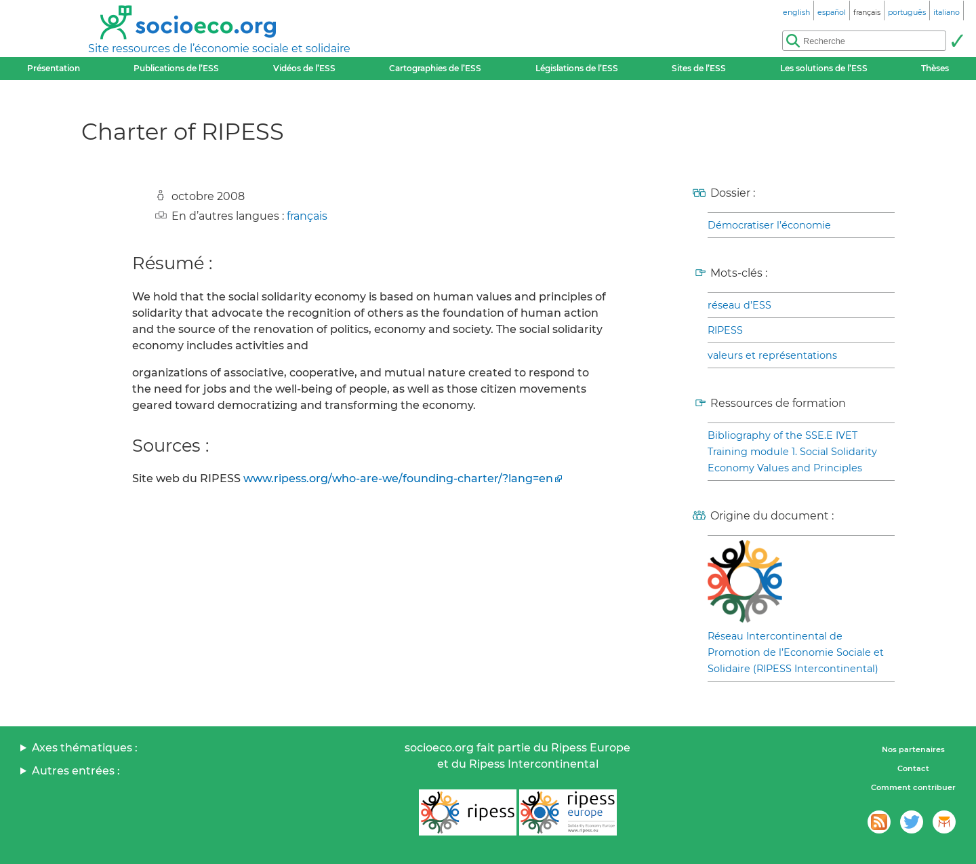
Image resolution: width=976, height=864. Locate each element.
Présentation (53, 68)
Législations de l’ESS (576, 68)
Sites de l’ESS (699, 68)
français (307, 216)
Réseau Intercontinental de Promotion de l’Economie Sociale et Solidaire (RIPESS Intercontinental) (796, 652)
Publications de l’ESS (176, 68)
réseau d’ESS (739, 305)
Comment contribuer (913, 787)
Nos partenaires (913, 749)
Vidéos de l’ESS (304, 68)
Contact (913, 768)
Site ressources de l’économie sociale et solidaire (219, 48)
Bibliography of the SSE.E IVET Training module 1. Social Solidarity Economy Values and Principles (792, 451)
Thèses (935, 68)
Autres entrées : (76, 770)
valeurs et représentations (772, 355)
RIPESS (725, 330)
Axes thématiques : (85, 747)
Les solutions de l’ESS (824, 68)
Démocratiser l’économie (769, 225)
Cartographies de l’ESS (435, 68)
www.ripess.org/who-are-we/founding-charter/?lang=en (398, 478)
